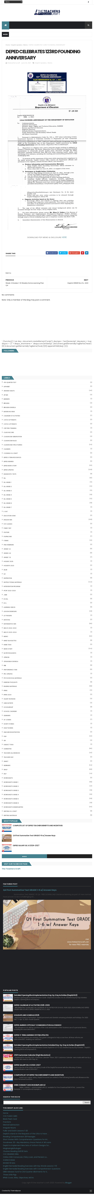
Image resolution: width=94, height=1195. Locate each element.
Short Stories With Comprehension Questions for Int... (25, 1140)
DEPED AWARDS (9, 463)
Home (8, 45)
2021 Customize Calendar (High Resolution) (32, 1056)
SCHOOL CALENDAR (10, 712)
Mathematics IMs (10, 625)
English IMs (8, 521)
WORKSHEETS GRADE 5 (11, 800)
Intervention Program (12, 588)
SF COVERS (7, 721)
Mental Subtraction (11, 1126)
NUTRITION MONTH (10, 654)
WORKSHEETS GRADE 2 (11, 787)
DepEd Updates (16, 45)
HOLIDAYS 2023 (9, 567)
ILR (5, 575)
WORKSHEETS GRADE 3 (11, 792)
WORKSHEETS (8, 779)
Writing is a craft (10, 812)
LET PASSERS (8, 617)
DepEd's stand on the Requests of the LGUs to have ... (25, 1135)
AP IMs (6, 396)
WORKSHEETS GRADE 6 (11, 804)
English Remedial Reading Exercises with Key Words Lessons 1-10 (30, 1167)
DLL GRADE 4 (8, 496)
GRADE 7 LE (7, 558)
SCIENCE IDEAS (9, 1161)
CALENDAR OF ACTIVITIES (12, 417)
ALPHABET (7, 388)
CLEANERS (7, 450)
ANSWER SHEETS (9, 392)
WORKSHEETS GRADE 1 (11, 783)
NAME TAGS (7, 646)
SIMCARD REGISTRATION (12, 733)
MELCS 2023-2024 (10, 633)
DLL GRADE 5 (8, 500)
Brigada (6, 404)
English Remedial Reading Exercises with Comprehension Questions (31, 1170)
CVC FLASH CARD (10, 1117)
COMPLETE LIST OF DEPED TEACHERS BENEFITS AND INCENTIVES (38, 826)
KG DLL (6, 600)
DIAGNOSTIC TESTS (10, 475)
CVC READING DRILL (11, 1155)
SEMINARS (7, 717)
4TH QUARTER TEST (10, 383)
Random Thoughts (10, 683)
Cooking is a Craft (11, 454)
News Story (8, 650)
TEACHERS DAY (8, 758)
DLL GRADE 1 (7, 483)
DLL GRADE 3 (8, 492)
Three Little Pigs (9, 1176)
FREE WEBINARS (9, 546)
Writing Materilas (10, 817)
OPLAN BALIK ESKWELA (11, 662)
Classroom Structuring (13, 446)
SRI (5, 742)
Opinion (6, 658)
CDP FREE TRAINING (10, 429)
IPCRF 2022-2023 (10, 592)
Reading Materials (10, 687)
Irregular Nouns (9, 1129)
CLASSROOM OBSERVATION (13, 438)
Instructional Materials (13, 583)
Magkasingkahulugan (12, 1149)
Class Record (9, 433)
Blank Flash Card (10, 1120)
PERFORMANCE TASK (10, 671)
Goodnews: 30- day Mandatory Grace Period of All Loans (27, 1143)
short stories (9, 725)
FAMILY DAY (7, 529)
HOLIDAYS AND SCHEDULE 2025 (26, 1016)
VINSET (6, 762)
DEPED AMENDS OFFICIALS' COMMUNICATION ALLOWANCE (37, 1026)
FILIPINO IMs (8, 537)
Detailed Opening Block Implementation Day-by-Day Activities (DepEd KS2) (45, 996)
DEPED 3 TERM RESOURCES (12, 458)
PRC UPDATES (8, 675)
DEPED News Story (10, 467)
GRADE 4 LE (7, 554)
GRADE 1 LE (7, 550)
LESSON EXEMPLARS (10, 613)
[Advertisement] (24, 275)
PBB (5, 667)
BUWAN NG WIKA (9, 413)
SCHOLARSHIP (8, 708)
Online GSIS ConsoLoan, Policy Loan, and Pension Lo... (25, 1158)
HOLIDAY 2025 (8, 562)
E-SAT (6, 513)
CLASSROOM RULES (10, 442)
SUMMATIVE (8, 750)
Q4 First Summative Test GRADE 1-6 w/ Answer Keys (34, 836)
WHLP (5, 771)
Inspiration (8, 579)
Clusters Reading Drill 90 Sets (15, 1152)
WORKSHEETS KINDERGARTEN (13, 808)
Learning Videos (9, 608)
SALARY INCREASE (9, 700)
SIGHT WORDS (8, 729)
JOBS (5, 596)
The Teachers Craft (11, 870)
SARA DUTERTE (8, 704)
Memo (25, 45)
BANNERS (7, 400)
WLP (5, 775)
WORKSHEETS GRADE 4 (11, 796)
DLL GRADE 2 (8, 488)
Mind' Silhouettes (10, 642)
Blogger (68, 1184)
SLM (5, 737)
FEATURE (6, 533)
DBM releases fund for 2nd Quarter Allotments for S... (25, 1173)
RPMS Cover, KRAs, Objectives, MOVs (18, 1179)
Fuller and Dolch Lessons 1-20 (15, 1132)
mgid (24, 858)
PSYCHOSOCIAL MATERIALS (13, 679)
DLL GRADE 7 (8, 508)
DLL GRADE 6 (8, 504)
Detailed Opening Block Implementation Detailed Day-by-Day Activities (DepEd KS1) (49, 1046)
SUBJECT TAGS (8, 746)
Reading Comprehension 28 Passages (19, 1137)
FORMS (6, 542)
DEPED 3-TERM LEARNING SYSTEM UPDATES (31, 1036)
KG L (5, 604)
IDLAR (5, 571)
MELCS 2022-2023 (10, 629)
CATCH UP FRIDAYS (10, 421)
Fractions (7, 1123)
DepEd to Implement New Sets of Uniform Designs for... (26, 1146)
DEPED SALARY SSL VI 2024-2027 (26, 846)
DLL (5, 479)
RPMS (5, 692)
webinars (7, 767)
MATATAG (7, 621)
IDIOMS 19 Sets (9, 1164)
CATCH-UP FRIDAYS (10, 425)
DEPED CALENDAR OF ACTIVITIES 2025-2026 (32, 1006)
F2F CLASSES (8, 525)
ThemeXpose (16, 1192)
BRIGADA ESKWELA (10, 409)
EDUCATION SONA (10, 517)
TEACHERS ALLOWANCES (12, 754)
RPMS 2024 (7, 696)
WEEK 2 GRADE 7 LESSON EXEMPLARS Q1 (29, 1086)
